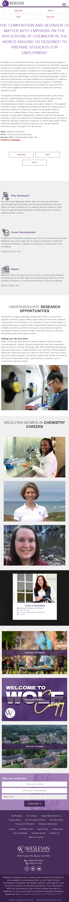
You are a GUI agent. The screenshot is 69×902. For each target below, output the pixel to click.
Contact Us (54, 833)
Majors (15, 269)
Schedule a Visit (26, 829)
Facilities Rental (38, 833)
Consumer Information (25, 823)
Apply (50, 11)
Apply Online (42, 829)
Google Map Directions (51, 815)
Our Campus (31, 815)
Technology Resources (22, 900)
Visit (18, 17)
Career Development (23, 232)
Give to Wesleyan (20, 833)
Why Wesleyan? (20, 195)
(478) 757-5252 (24, 610)
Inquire (18, 11)
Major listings (8, 286)
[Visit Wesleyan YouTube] (39, 868)
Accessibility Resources (50, 900)
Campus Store (15, 819)
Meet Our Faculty (36, 837)
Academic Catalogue (10, 140)
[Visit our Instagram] (33, 868)
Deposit (50, 17)
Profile (22, 614)
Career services (9, 252)
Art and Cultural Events (35, 819)
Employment (57, 829)
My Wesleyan (16, 815)
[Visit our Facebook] (27, 868)
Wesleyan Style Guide (48, 823)
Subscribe (34, 803)
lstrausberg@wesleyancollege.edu (32, 612)
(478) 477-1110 (35, 863)
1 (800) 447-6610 (35, 860)
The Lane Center (56, 819)
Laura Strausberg (35, 605)
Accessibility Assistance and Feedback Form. (41, 894)
